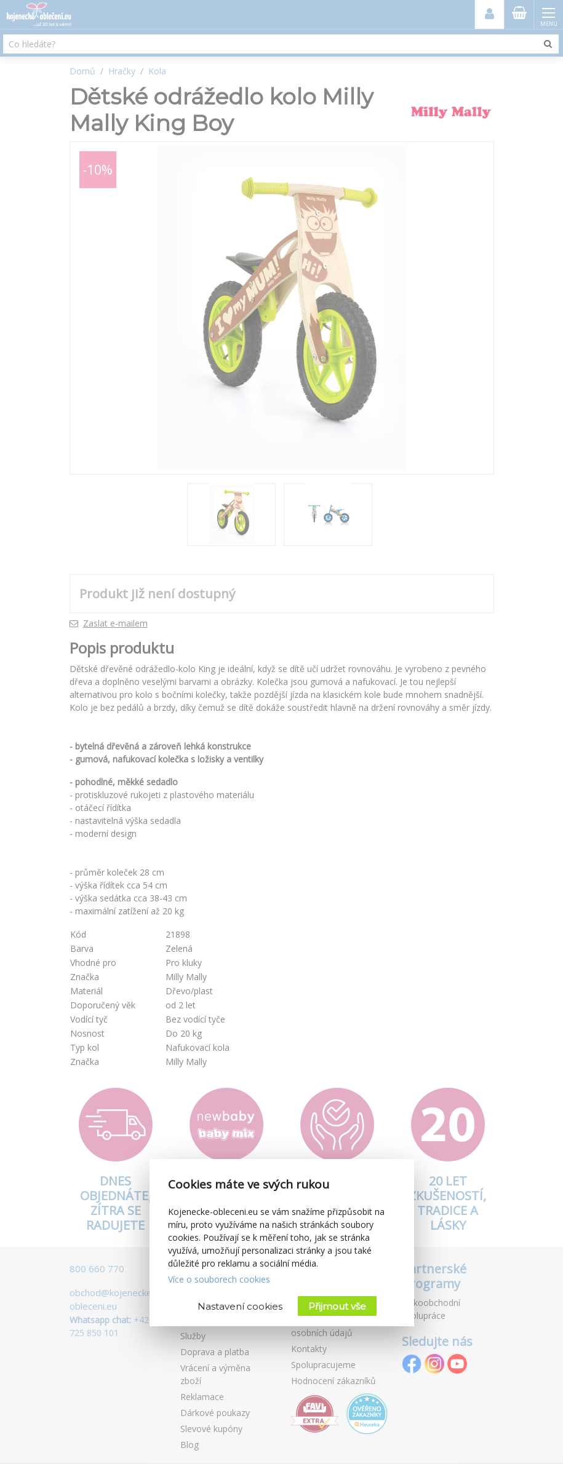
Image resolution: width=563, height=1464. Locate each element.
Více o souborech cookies (219, 1279)
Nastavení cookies (240, 1306)
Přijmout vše (337, 1306)
